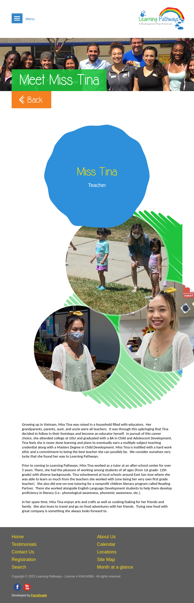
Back (35, 100)
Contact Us (23, 551)
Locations (106, 551)
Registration (24, 559)
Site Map (106, 559)
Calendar (106, 544)
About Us (106, 536)
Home (18, 536)
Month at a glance (115, 567)
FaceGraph (39, 595)
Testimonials (24, 544)
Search (19, 567)
